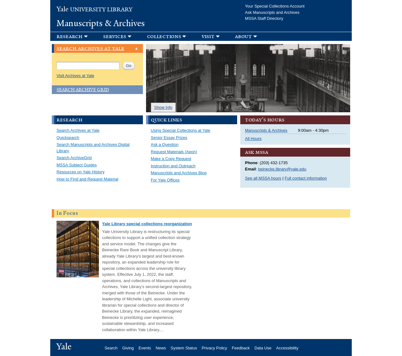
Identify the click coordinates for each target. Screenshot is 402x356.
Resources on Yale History (81, 172)
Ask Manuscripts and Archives (272, 12)
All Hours (253, 138)
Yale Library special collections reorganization (147, 223)
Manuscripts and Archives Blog (179, 172)
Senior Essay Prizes (169, 137)
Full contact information (306, 178)
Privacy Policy (214, 348)
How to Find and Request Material (87, 179)
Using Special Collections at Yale (180, 130)
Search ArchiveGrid (74, 157)
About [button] (243, 36)
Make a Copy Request (171, 158)
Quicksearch (68, 137)
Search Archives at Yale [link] (90, 48)
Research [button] (70, 36)
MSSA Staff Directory (264, 18)
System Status (184, 348)
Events (145, 348)
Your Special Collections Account (275, 6)
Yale (64, 346)
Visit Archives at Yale (75, 75)
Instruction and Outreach (173, 166)
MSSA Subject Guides (77, 165)
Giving (128, 348)
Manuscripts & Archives (101, 23)
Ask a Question (164, 144)
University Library (95, 9)
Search (111, 348)
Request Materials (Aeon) (174, 151)
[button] (120, 36)
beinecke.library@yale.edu (282, 169)
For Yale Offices (165, 180)
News (161, 348)
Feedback (241, 348)
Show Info (163, 107)
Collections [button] (164, 36)
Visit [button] (208, 36)
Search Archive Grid (83, 89)
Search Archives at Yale (78, 130)
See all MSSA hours (263, 178)
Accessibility (287, 348)
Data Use (262, 348)
